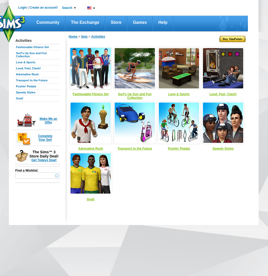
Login (22, 7)
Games (140, 22)
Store (116, 22)
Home (73, 36)
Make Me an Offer (48, 120)
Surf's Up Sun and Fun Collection (135, 96)
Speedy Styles (26, 92)
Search (67, 8)
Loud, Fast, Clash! (28, 68)
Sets (84, 36)
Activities (98, 36)
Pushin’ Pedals (26, 86)
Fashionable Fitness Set (32, 47)
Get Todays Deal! (44, 160)
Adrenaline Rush (27, 74)
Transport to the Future (32, 80)
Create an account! (44, 7)
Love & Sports (26, 62)
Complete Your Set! (45, 138)
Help (162, 22)
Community (48, 22)
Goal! (19, 98)
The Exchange (85, 22)
